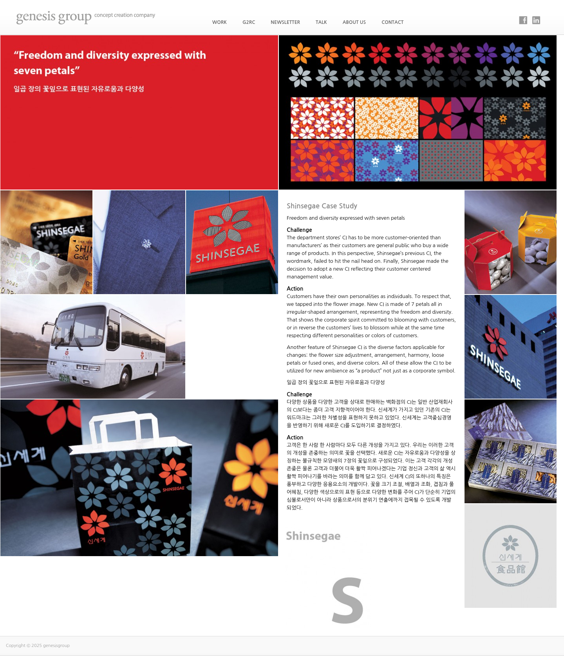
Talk (321, 22)
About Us (354, 22)
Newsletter (285, 22)
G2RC (248, 22)
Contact (392, 22)
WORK (219, 22)
